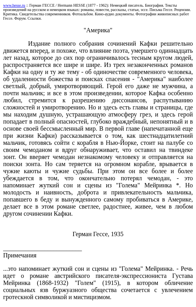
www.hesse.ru (14, 5)
